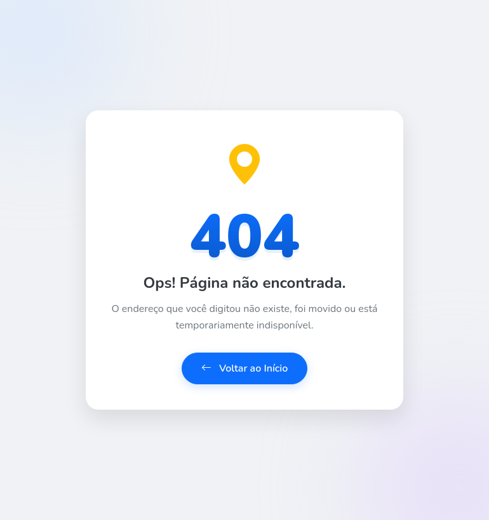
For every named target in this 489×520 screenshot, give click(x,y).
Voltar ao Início (244, 368)
